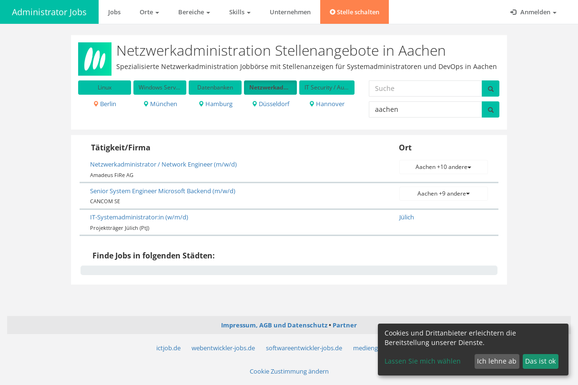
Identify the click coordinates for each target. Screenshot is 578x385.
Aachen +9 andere (443, 193)
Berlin (104, 103)
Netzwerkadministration (273, 87)
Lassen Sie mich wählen (423, 360)
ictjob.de (168, 348)
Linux (105, 87)
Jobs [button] (114, 12)
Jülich (406, 217)
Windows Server (160, 87)
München (160, 103)
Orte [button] (149, 12)
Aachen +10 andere (443, 167)
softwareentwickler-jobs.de (304, 348)
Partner (345, 325)
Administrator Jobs (49, 12)
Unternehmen (290, 12)
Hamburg (215, 103)
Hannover (327, 103)
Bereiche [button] (194, 12)
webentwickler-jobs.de (223, 348)
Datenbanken (215, 87)
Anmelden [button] (533, 12)
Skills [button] (240, 12)
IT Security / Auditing (329, 87)
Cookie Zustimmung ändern (289, 371)
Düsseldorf (270, 103)
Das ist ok (540, 360)
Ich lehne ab (497, 360)
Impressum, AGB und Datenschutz (274, 325)
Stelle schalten (354, 12)
